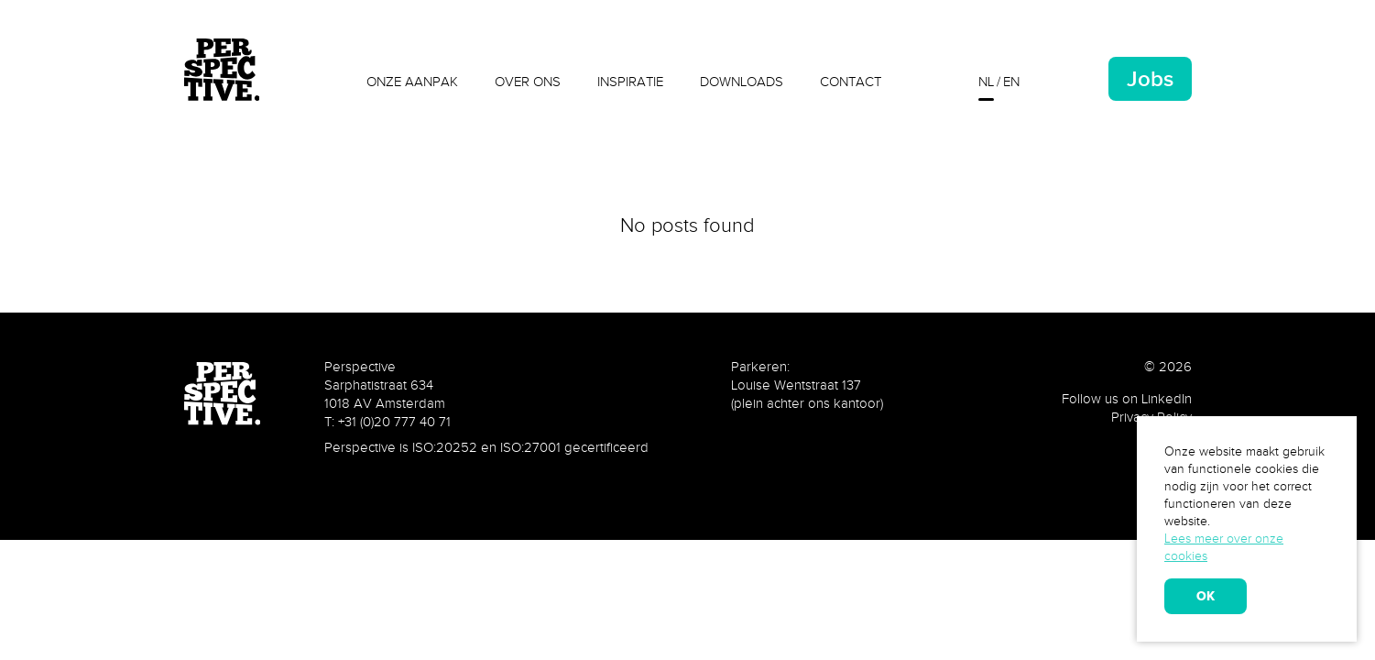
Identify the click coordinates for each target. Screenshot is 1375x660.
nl (986, 81)
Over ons (528, 81)
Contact (850, 81)
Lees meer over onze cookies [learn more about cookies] (1223, 547)
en (1011, 81)
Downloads (741, 81)
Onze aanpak (412, 81)
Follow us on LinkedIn (1127, 398)
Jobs (1150, 78)
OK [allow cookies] (1205, 595)
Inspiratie (630, 81)
